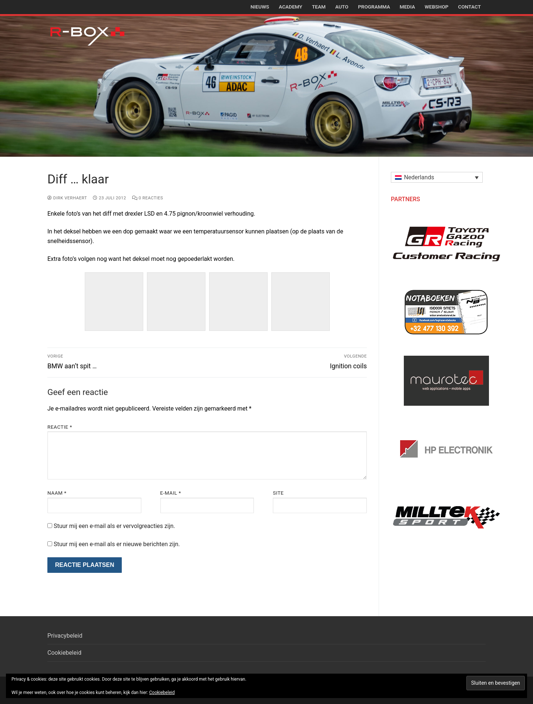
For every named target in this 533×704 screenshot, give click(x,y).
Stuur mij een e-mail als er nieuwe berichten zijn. (117, 544)
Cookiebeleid (64, 652)
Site (278, 493)
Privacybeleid (64, 635)
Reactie (59, 427)
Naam (57, 493)
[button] (437, 177)
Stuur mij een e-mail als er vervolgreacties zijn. (114, 525)
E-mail (170, 493)
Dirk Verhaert (67, 197)
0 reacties (147, 197)
